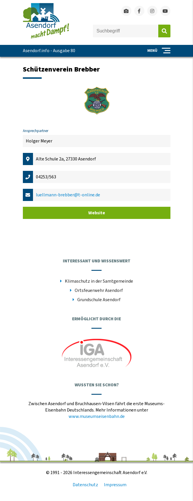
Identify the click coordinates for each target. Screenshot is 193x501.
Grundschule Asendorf (99, 300)
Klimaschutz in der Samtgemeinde (99, 281)
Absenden (164, 31)
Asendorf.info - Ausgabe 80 (49, 50)
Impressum (115, 485)
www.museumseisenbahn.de (97, 416)
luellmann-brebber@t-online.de (68, 195)
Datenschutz (85, 485)
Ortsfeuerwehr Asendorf (99, 290)
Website (96, 213)
